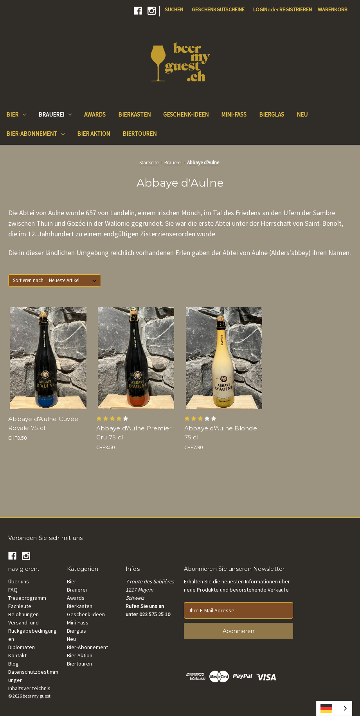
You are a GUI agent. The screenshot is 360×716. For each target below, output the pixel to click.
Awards (76, 597)
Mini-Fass (77, 622)
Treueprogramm (27, 597)
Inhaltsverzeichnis (29, 688)
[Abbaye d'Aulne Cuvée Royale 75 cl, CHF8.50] (48, 358)
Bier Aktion (79, 655)
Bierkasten (79, 606)
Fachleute (19, 606)
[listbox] (74, 280)
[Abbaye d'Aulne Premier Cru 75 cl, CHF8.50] (136, 358)
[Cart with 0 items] (332, 9)
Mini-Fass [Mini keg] (234, 114)
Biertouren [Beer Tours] (139, 133)
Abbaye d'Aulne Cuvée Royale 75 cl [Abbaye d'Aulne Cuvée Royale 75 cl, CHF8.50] (43, 423)
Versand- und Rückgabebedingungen (32, 630)
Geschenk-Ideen (86, 614)
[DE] (334, 708)
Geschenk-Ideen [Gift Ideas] (186, 114)
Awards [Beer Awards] (95, 114)
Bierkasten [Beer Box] (134, 114)
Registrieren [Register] (295, 9)
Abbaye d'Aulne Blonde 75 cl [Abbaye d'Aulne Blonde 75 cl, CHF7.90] (220, 433)
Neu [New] (302, 114)
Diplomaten (21, 647)
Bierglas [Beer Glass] (271, 114)
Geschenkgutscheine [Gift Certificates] (218, 9)
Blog (13, 663)
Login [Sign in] (260, 9)
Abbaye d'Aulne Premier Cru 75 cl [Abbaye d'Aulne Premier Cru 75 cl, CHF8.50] (134, 433)
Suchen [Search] (174, 9)
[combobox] (334, 708)
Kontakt (17, 655)
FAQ (13, 589)
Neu (71, 638)
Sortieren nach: (29, 280)
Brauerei (55, 114)
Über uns (18, 581)
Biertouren (79, 663)
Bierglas (76, 630)
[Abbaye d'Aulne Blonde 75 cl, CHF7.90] (224, 358)
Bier (16, 114)
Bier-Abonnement (35, 133)
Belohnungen (23, 614)
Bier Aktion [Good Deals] (93, 133)
